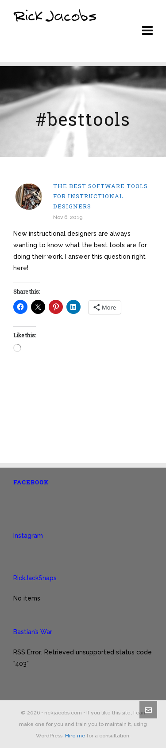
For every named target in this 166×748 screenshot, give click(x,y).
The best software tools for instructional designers (100, 196)
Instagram (28, 535)
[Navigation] (147, 31)
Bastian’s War (32, 631)
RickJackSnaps (35, 578)
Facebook (31, 482)
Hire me (75, 736)
